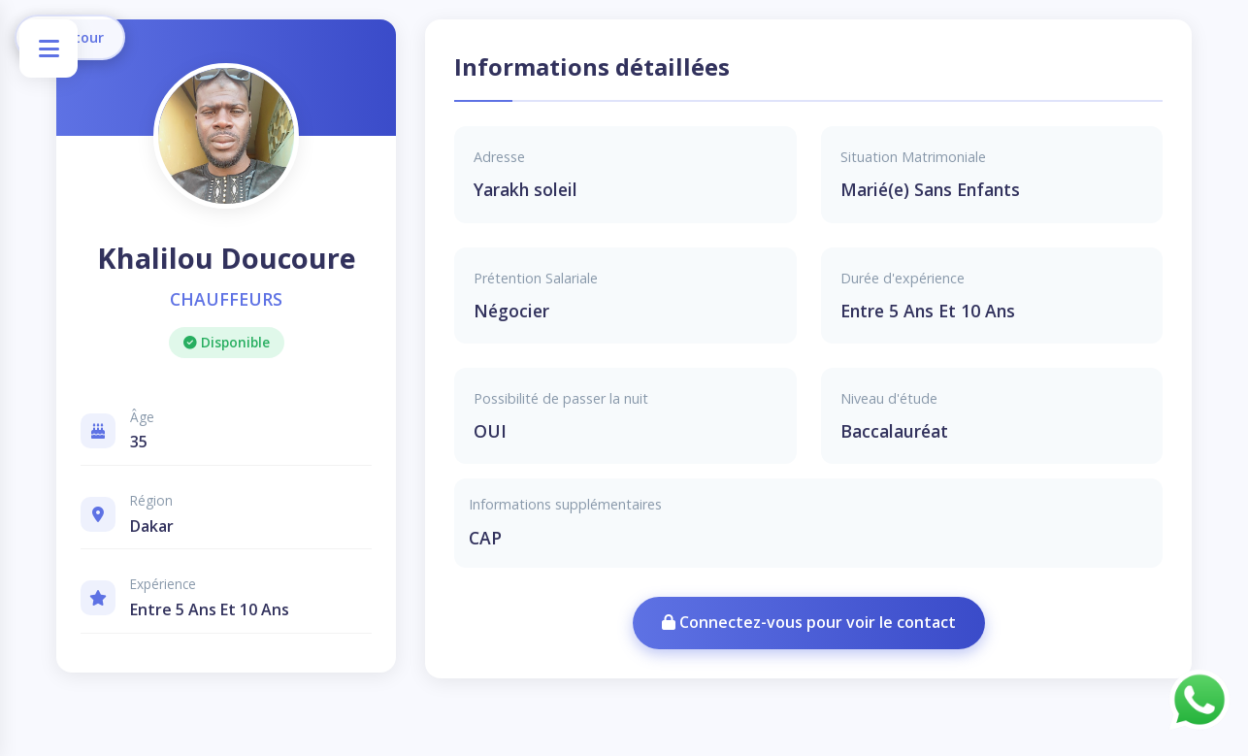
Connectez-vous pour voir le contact (809, 622)
